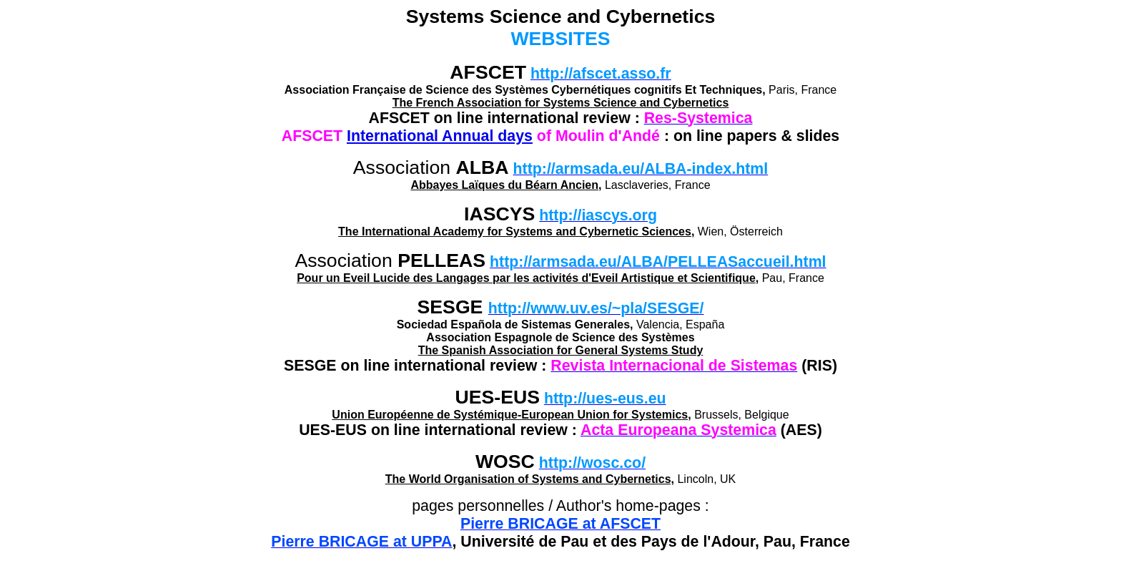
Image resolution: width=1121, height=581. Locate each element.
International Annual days (440, 136)
